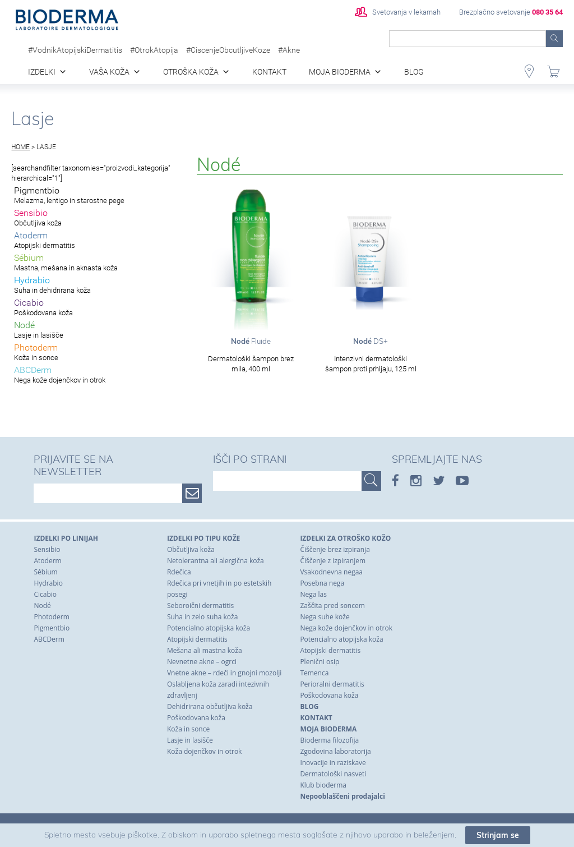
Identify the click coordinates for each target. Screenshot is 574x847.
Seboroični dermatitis (200, 605)
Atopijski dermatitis (197, 639)
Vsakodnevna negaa (331, 572)
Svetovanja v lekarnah (398, 12)
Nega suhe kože (324, 617)
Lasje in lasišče (190, 740)
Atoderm (47, 560)
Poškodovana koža (196, 717)
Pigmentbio (52, 628)
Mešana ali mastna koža (204, 650)
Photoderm (51, 617)
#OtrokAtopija (154, 49)
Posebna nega (322, 583)
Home (20, 147)
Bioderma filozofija (329, 740)
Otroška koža (191, 71)
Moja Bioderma (340, 71)
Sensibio (47, 549)
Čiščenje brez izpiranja (334, 549)
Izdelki (41, 71)
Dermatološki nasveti (333, 774)
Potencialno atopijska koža (208, 628)
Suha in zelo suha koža (202, 617)
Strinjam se (497, 838)
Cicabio (45, 594)
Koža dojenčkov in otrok (204, 751)
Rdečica (179, 572)
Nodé (42, 605)
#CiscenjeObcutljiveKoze (228, 49)
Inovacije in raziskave (332, 762)
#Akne (289, 49)
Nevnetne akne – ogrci (202, 661)
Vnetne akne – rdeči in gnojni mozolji (224, 673)
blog (414, 71)
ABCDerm (49, 639)
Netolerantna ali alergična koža (215, 560)
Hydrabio (48, 583)
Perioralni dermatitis (332, 684)
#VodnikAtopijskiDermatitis (75, 49)
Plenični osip (319, 661)
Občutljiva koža (191, 549)
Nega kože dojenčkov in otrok (346, 628)
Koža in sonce (188, 729)
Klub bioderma (323, 785)
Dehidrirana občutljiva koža (209, 706)
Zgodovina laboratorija (335, 751)
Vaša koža (109, 71)
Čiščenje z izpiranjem (332, 560)
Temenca (314, 673)
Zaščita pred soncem (332, 605)
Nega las (313, 594)
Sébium (45, 572)
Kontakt (269, 71)
